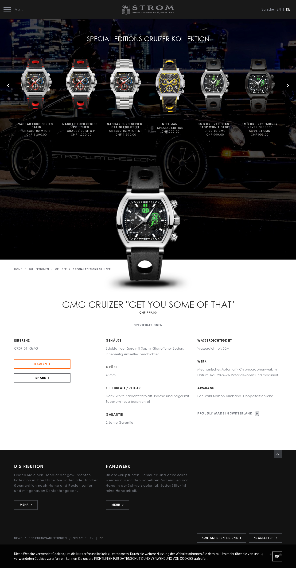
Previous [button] (8, 85)
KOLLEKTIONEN (38, 269)
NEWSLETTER (265, 538)
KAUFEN (42, 364)
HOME (18, 269)
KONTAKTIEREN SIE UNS (221, 538)
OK (277, 556)
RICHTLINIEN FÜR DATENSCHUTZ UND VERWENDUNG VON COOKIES (143, 558)
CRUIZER (61, 269)
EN (279, 9)
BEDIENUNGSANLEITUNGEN (48, 538)
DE (288, 9)
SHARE (42, 377)
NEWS (18, 538)
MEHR (26, 504)
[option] (170, 96)
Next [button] (288, 85)
